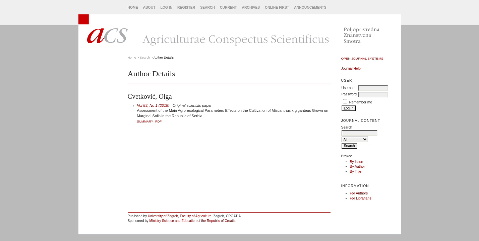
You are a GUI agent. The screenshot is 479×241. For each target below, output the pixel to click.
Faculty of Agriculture (196, 216)
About (149, 7)
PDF (158, 121)
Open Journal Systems (362, 58)
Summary (145, 121)
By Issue (356, 162)
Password (349, 94)
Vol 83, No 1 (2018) (153, 105)
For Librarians (360, 198)
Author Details (164, 57)
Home (133, 7)
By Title (355, 171)
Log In (166, 7)
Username (350, 88)
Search (207, 7)
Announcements (310, 7)
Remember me (360, 102)
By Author (357, 166)
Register (186, 7)
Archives (251, 7)
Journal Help (351, 68)
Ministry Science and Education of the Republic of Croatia (192, 221)
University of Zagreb (163, 216)
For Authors (359, 193)
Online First (277, 7)
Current (228, 7)
